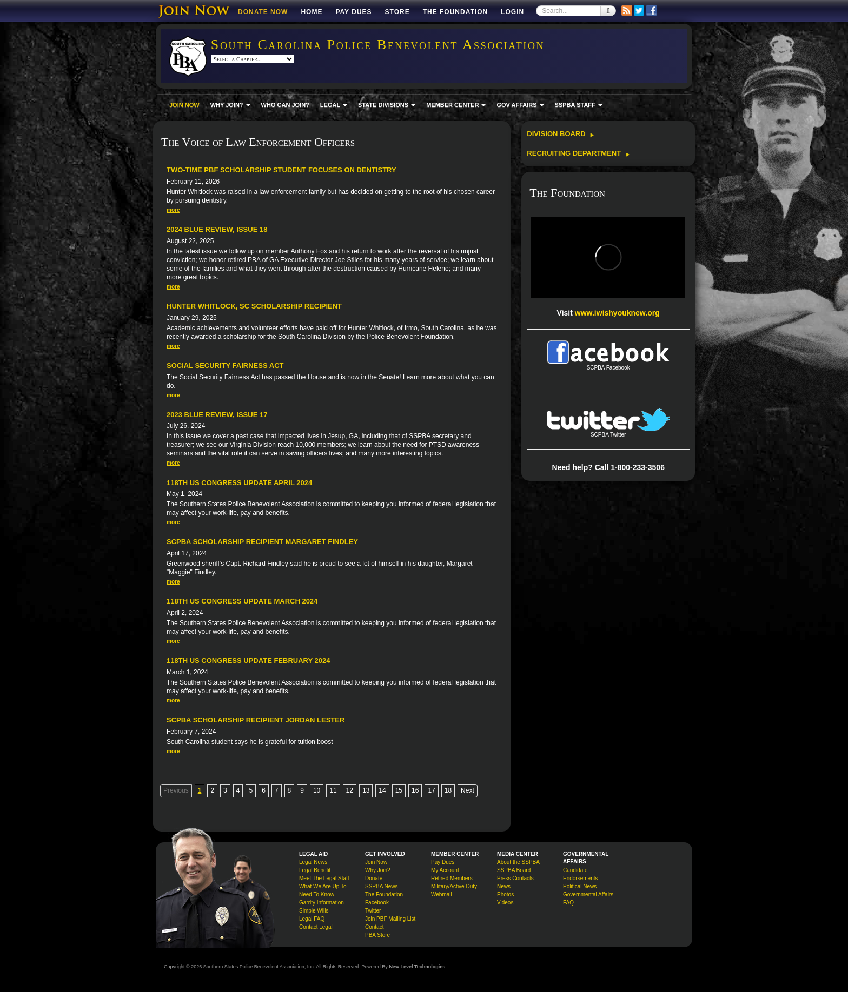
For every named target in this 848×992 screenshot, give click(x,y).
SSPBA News (381, 886)
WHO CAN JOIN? (285, 105)
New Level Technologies (417, 966)
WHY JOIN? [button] (230, 105)
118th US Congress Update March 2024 (242, 601)
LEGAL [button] (333, 105)
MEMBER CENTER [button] (456, 105)
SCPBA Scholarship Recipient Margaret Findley (262, 542)
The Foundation (455, 12)
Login (512, 12)
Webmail (441, 894)
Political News (580, 886)
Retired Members (452, 878)
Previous (176, 790)
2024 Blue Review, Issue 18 (217, 229)
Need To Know (316, 894)
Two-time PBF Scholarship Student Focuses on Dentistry (281, 170)
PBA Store (377, 935)
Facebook (377, 903)
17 (431, 790)
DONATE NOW (263, 12)
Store (397, 12)
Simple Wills (313, 911)
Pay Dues (353, 12)
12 (349, 790)
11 (332, 790)
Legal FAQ (311, 919)
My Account (445, 870)
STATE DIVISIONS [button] (386, 105)
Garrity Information (321, 903)
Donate (373, 878)
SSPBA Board (514, 870)
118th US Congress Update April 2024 (239, 483)
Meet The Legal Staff (324, 878)
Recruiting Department (578, 153)
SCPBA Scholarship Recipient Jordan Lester (256, 720)
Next (467, 790)
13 (365, 790)
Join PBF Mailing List (390, 919)
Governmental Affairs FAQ (588, 899)
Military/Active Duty (454, 886)
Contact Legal (316, 927)
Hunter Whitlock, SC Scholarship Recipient (254, 306)
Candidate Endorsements (580, 874)
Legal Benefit (314, 870)
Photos (505, 894)
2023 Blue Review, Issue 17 (217, 415)
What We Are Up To (322, 886)
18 (448, 790)
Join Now (376, 862)
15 (398, 790)
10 (316, 790)
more (173, 210)
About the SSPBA (518, 862)
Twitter (373, 911)
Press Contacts (515, 878)
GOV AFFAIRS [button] (520, 105)
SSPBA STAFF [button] (578, 105)
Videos (505, 903)
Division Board (560, 134)
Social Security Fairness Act (225, 365)
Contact (374, 927)
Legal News (313, 862)
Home (311, 12)
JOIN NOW (184, 105)
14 (382, 790)
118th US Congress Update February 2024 (248, 660)
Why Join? (377, 870)
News (504, 886)
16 (415, 790)
